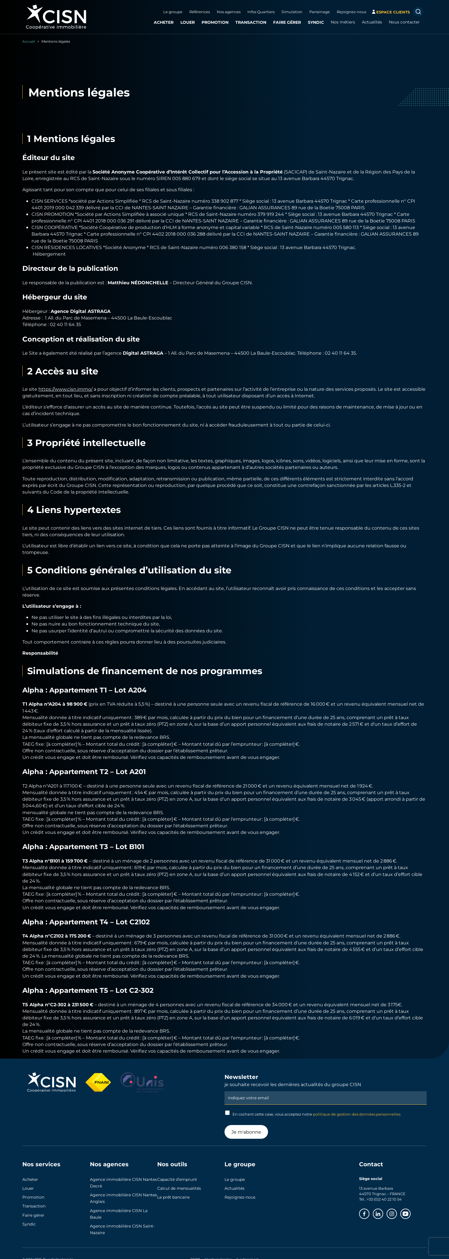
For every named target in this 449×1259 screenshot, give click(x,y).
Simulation (291, 11)
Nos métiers (343, 22)
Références (199, 11)
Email (325, 1090)
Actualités (372, 22)
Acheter (164, 22)
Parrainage (319, 11)
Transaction (250, 22)
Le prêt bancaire (173, 1197)
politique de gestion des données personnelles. (357, 1114)
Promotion (215, 22)
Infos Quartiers (261, 11)
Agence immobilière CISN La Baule (118, 1214)
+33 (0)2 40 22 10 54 (384, 1199)
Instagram (396, 1212)
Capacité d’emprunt (177, 1179)
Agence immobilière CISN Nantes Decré (123, 1183)
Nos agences (229, 11)
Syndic (316, 22)
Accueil (28, 41)
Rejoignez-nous (351, 11)
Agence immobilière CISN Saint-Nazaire (122, 1229)
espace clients (393, 11)
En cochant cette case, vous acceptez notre (313, 1113)
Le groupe (172, 11)
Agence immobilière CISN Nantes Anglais (123, 1198)
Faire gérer (287, 22)
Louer (187, 22)
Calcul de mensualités (179, 1188)
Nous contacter (404, 22)
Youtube (410, 1212)
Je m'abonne (246, 1132)
